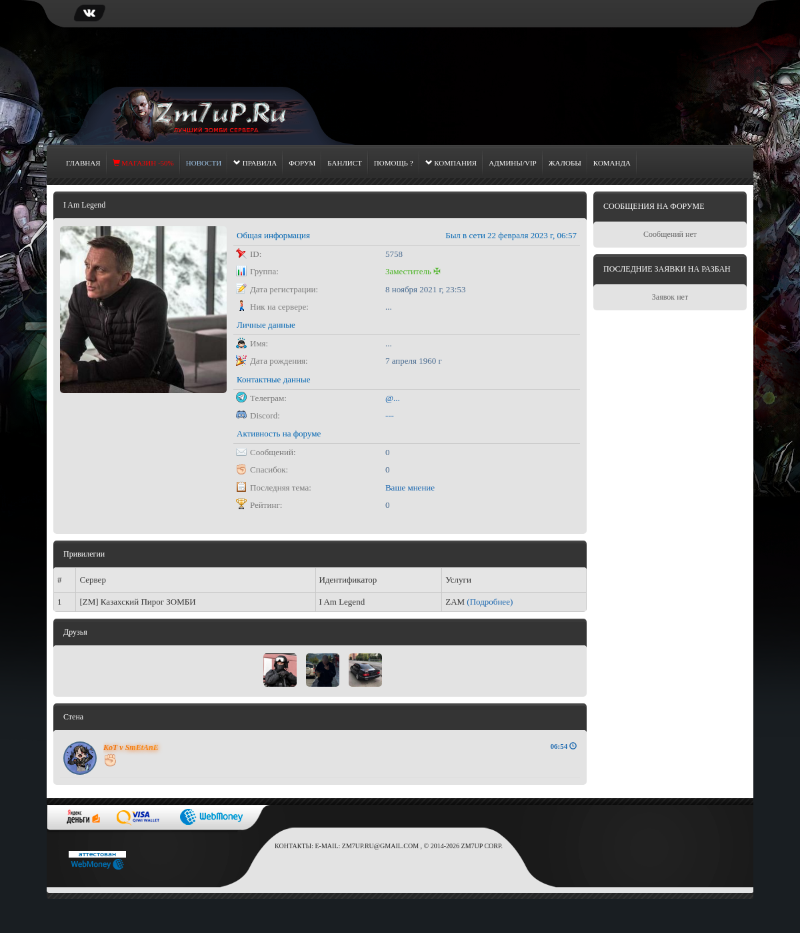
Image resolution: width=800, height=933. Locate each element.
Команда (612, 163)
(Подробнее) (490, 602)
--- (389, 415)
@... (392, 398)
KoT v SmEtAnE (131, 747)
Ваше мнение (410, 488)
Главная (83, 163)
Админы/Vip (513, 163)
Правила (255, 163)
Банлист (344, 163)
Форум (302, 163)
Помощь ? (393, 163)
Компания (451, 163)
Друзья (75, 632)
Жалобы (565, 163)
